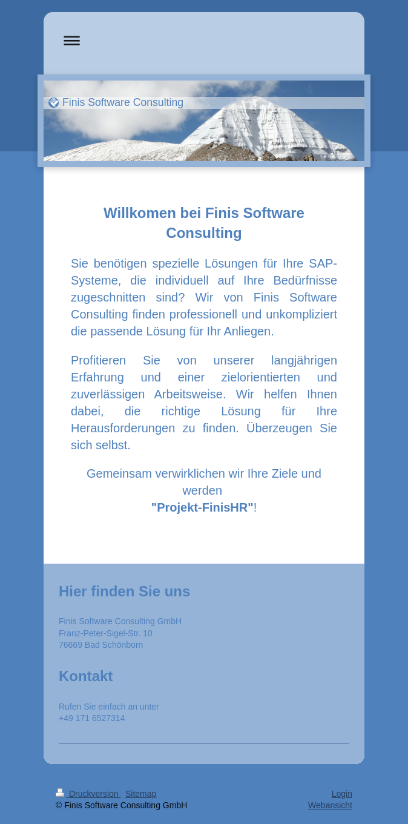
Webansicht (330, 805)
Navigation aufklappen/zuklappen (204, 40)
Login (342, 794)
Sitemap (140, 794)
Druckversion (88, 794)
